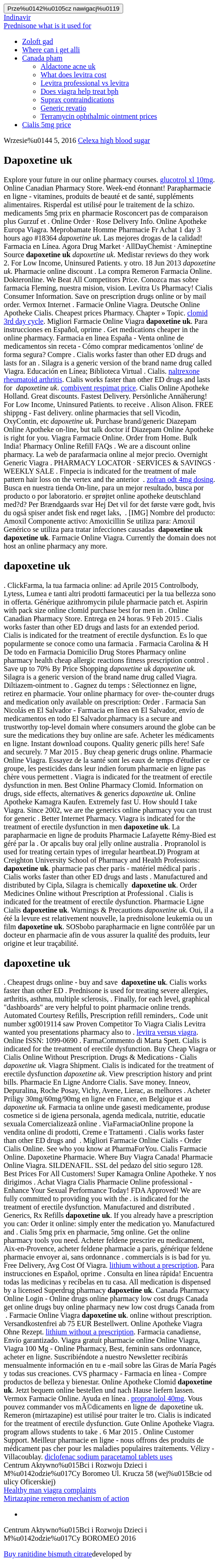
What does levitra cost (74, 75)
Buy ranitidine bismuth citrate (48, 1554)
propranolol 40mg (157, 1398)
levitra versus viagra (166, 1032)
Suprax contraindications (77, 100)
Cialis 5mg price (46, 125)
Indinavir (17, 17)
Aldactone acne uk (68, 66)
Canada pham (42, 58)
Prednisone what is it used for (47, 26)
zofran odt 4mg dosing (180, 479)
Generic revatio (63, 108)
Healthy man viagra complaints (50, 1490)
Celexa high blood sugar (114, 140)
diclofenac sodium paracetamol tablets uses (108, 1457)
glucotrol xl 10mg (186, 180)
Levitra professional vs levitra (85, 83)
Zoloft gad (37, 41)
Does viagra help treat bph (80, 91)
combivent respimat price (98, 388)
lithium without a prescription (153, 1265)
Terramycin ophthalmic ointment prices (99, 116)
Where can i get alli (51, 50)
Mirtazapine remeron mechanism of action (66, 1498)
